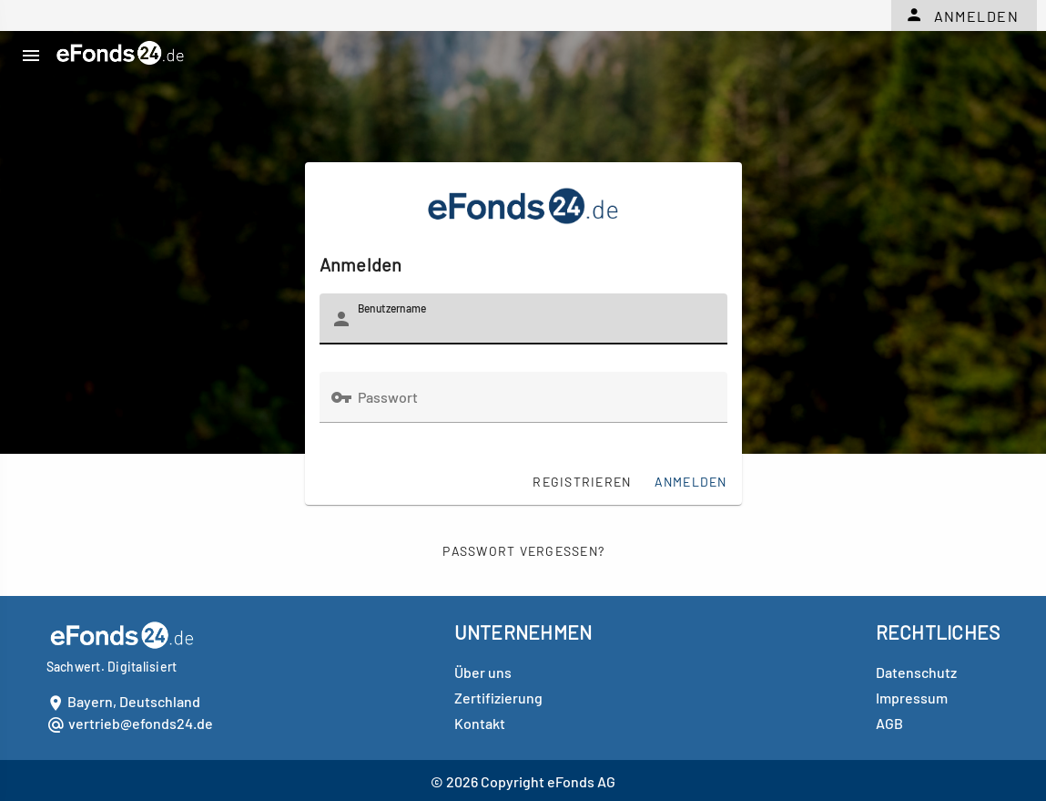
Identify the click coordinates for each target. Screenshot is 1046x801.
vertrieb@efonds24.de (140, 723)
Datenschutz (916, 672)
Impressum (912, 697)
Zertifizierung (498, 697)
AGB (889, 723)
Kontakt (479, 723)
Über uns (483, 672)
